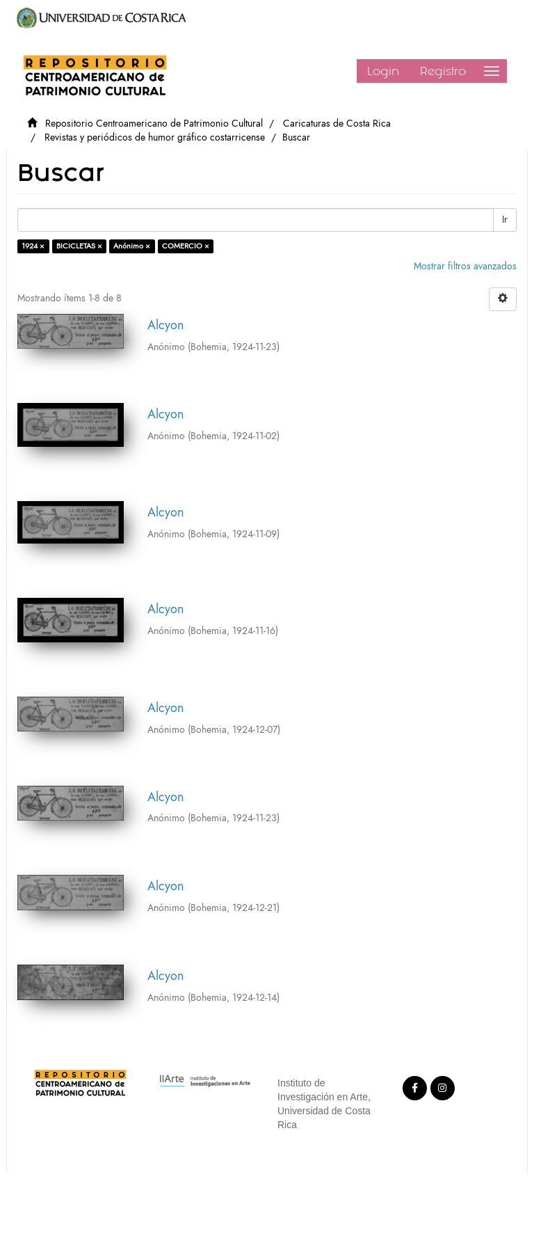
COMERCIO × (185, 246)
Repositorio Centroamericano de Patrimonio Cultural (154, 123)
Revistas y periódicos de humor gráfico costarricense (154, 137)
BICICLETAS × (79, 246)
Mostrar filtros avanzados (465, 266)
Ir (505, 219)
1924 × (33, 246)
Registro (443, 71)
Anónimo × (131, 246)
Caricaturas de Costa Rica (337, 123)
